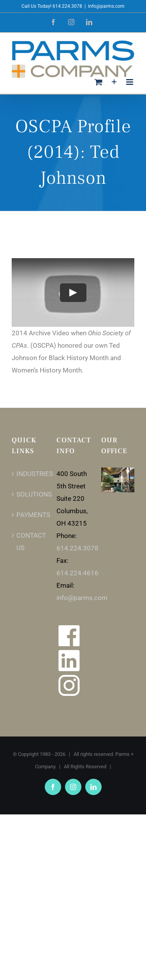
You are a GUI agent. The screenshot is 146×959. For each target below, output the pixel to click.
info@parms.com (106, 6)
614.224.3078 (77, 548)
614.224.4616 (77, 573)
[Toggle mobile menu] (130, 82)
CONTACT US (28, 541)
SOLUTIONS (28, 494)
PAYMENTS (28, 515)
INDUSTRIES (28, 474)
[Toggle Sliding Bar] (114, 82)
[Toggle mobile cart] (98, 82)
